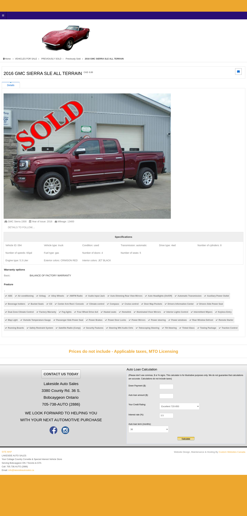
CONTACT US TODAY (61, 374)
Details (10, 85)
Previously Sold (73, 59)
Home (8, 59)
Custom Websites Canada (232, 452)
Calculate (186, 439)
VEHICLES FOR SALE (26, 59)
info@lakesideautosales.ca (21, 470)
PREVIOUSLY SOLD (51, 59)
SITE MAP (7, 452)
